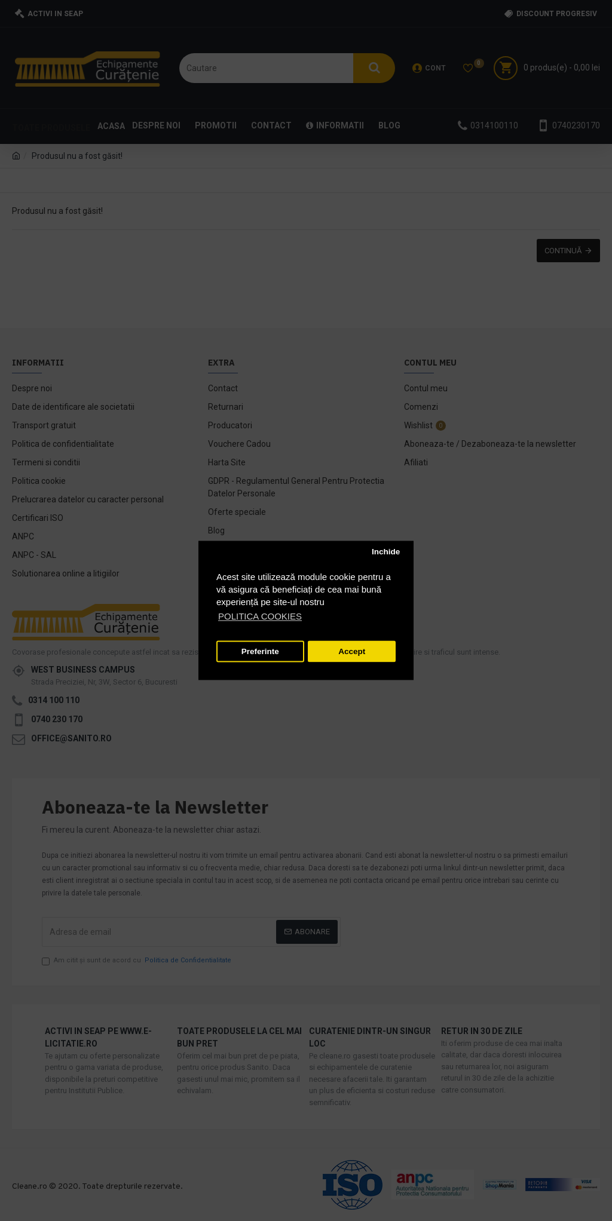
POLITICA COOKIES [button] (260, 617)
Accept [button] (351, 651)
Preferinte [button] (260, 651)
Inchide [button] (386, 551)
